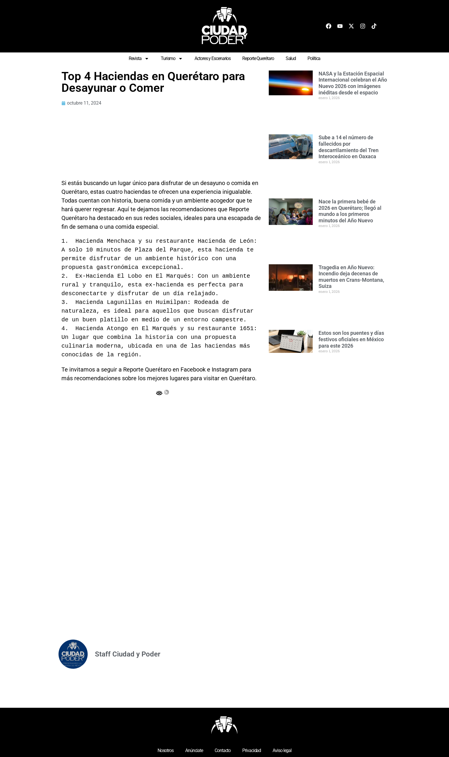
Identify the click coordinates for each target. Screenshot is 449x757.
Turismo (172, 58)
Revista (139, 58)
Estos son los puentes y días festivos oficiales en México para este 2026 (351, 339)
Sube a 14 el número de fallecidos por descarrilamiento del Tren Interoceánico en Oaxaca (349, 146)
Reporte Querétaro (258, 58)
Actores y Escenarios (213, 58)
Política (313, 58)
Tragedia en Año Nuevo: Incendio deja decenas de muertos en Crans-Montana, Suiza (351, 276)
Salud (291, 58)
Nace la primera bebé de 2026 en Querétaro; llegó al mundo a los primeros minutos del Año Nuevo (350, 210)
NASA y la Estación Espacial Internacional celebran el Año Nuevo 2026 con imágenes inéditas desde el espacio (353, 83)
